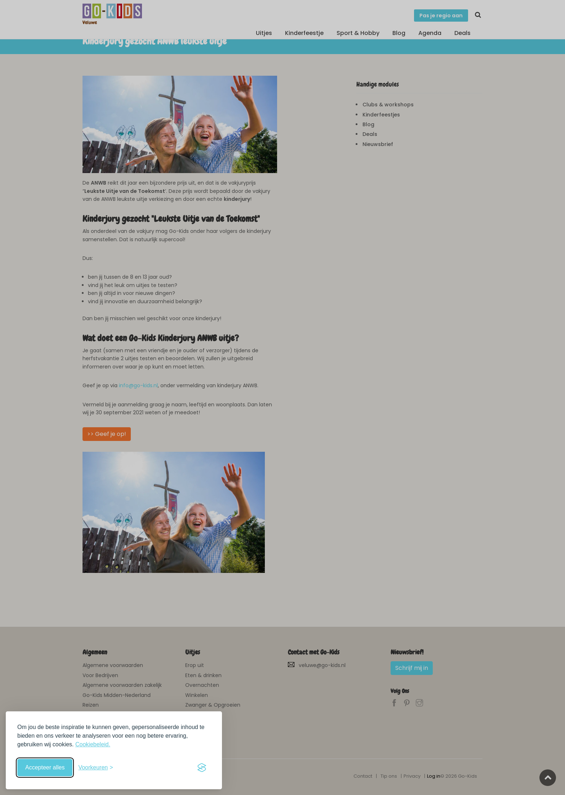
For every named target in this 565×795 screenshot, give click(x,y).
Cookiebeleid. (92, 744)
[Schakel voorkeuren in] (95, 768)
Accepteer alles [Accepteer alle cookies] (44, 767)
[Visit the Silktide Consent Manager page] (201, 767)
